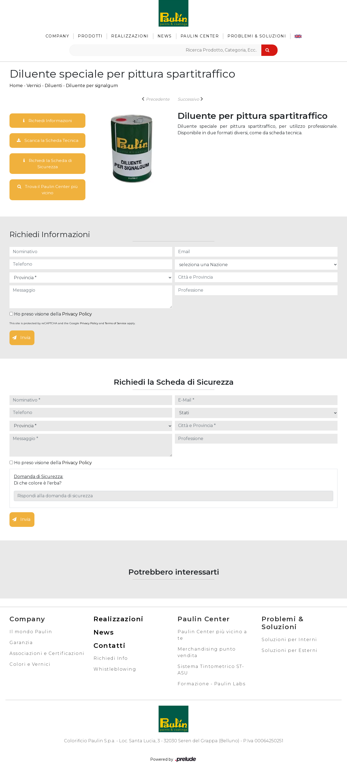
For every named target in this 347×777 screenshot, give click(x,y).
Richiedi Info (111, 659)
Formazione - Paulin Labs (211, 684)
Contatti (110, 647)
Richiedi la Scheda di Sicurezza (47, 164)
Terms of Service (115, 324)
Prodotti (90, 36)
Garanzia (21, 643)
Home (16, 85)
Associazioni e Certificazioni (47, 654)
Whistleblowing (115, 670)
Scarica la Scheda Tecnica (47, 140)
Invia (21, 339)
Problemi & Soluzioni (256, 36)
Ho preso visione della (50, 315)
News (165, 36)
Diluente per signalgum (92, 85)
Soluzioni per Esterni (290, 651)
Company (57, 36)
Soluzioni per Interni (289, 640)
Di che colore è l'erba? (38, 484)
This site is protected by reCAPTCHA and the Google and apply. (72, 324)
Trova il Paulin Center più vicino (47, 190)
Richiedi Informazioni (47, 120)
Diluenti (53, 85)
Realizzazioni (130, 36)
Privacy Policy (77, 315)
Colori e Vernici (29, 665)
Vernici (34, 85)
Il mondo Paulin (30, 632)
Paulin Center (200, 36)
